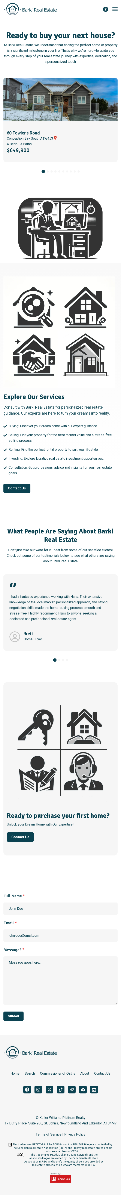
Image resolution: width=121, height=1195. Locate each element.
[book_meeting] (94, 1089)
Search (30, 1073)
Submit (13, 1016)
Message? (13, 950)
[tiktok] (60, 1089)
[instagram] (38, 1089)
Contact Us (17, 488)
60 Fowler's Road (23, 133)
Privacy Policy (74, 1134)
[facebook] (27, 1089)
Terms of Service (48, 1134)
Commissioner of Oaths (57, 1073)
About (84, 1073)
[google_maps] (83, 1089)
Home (14, 1073)
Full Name (14, 896)
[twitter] (49, 1089)
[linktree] (72, 1089)
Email (10, 923)
